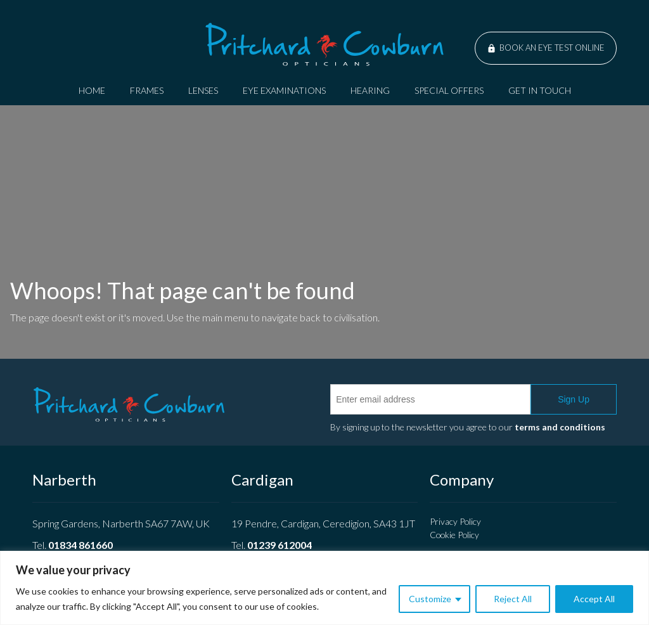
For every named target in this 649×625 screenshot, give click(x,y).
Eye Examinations (284, 90)
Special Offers (449, 90)
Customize (430, 598)
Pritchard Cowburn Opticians (324, 44)
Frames (147, 90)
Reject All (513, 598)
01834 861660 (80, 545)
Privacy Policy (455, 521)
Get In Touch (539, 90)
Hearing (370, 90)
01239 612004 (279, 545)
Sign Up (573, 399)
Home (92, 90)
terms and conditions (560, 427)
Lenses (203, 90)
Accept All (594, 598)
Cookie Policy (454, 534)
